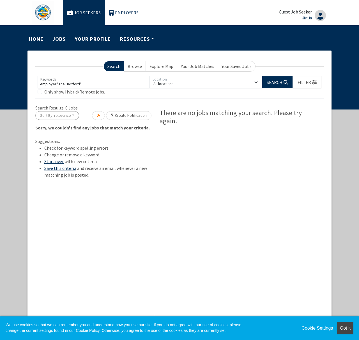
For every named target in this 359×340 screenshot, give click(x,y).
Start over (54, 161)
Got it (345, 328)
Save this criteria (60, 168)
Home (36, 39)
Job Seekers (84, 12)
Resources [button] (135, 39)
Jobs (59, 39)
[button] (307, 82)
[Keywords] (94, 82)
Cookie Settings (317, 328)
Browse (135, 66)
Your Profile (93, 39)
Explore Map (161, 66)
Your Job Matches (197, 66)
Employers (124, 12)
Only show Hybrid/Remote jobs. (74, 92)
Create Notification (129, 115)
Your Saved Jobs (237, 66)
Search (113, 66)
